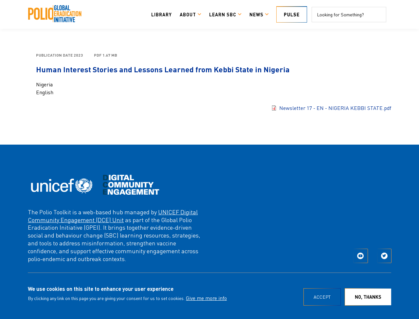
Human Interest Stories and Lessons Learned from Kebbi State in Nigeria (163, 69)
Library (161, 14)
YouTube (360, 256)
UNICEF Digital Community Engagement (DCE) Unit (113, 215)
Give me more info (206, 297)
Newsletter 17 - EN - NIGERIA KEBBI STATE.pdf (335, 107)
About (188, 14)
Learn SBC (222, 14)
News (256, 14)
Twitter (384, 256)
